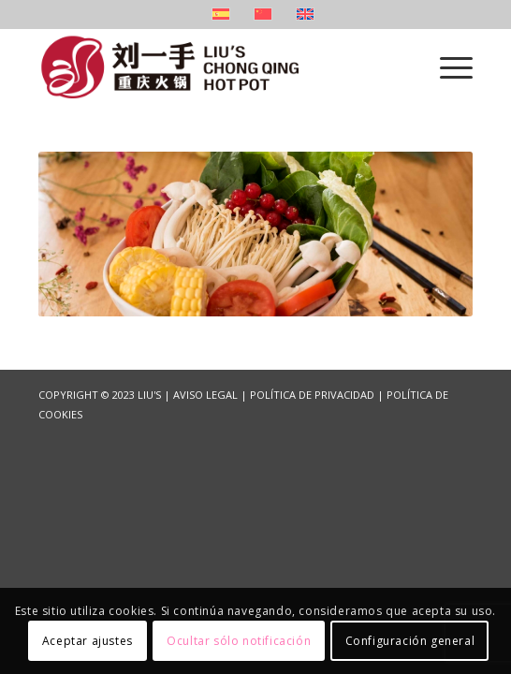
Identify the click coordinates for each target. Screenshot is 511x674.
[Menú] (447, 66)
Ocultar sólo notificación (239, 641)
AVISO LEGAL (205, 395)
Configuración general (410, 641)
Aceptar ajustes (87, 641)
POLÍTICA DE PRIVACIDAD (312, 395)
